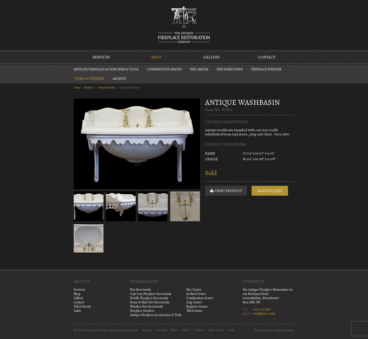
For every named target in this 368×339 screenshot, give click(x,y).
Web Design (261, 330)
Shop (156, 57)
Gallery (211, 57)
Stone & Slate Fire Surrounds (149, 302)
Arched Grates (196, 294)
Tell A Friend (82, 306)
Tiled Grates (194, 311)
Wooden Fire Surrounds (146, 306)
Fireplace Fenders (266, 69)
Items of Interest (89, 78)
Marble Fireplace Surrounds (149, 298)
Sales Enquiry (269, 190)
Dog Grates (194, 302)
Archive (119, 78)
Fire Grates (199, 69)
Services (101, 57)
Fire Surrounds (230, 69)
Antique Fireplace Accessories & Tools (106, 69)
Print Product (226, 190)
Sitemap (147, 330)
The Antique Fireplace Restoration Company (184, 24)
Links (77, 311)
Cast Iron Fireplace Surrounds (150, 294)
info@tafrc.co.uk (264, 313)
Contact (267, 57)
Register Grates (196, 306)
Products (89, 87)
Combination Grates (164, 69)
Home (77, 87)
